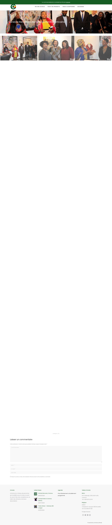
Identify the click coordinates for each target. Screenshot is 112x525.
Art (58, 433)
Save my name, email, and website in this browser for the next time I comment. (30, 476)
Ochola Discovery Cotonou (45, 493)
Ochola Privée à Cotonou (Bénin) (45, 499)
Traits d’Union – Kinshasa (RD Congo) (46, 507)
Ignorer (68, 2)
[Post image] (35, 493)
